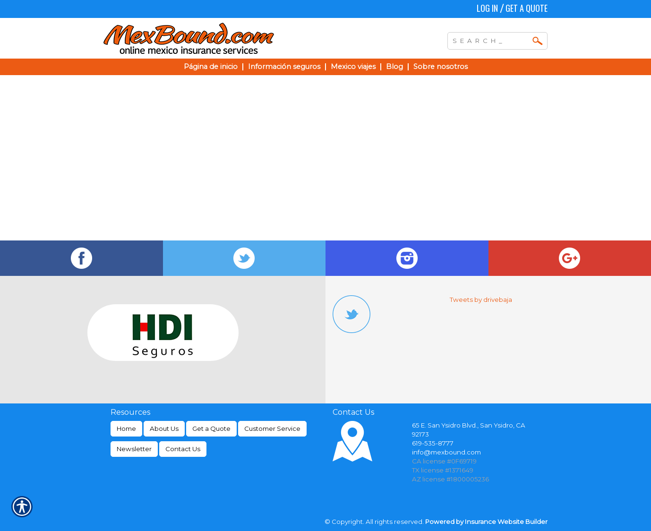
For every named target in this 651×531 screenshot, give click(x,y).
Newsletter (134, 449)
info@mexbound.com (446, 452)
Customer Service (272, 428)
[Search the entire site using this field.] (490, 39)
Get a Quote (526, 8)
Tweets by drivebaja (481, 299)
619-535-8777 (433, 443)
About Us (164, 428)
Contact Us (182, 449)
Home (126, 428)
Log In (487, 8)
